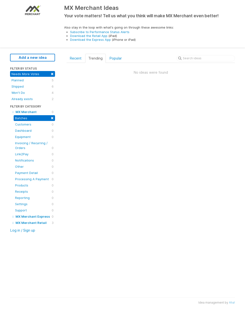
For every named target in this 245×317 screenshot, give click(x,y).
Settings (34, 204)
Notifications (34, 160)
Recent (76, 58)
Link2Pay (34, 154)
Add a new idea (33, 57)
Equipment (34, 136)
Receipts (34, 191)
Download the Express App (90, 40)
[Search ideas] (206, 58)
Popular (115, 58)
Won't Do (32, 92)
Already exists (32, 98)
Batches (34, 117)
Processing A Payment (34, 179)
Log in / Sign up (22, 230)
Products (34, 185)
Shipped (32, 86)
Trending (95, 58)
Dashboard (34, 130)
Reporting (34, 197)
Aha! (232, 302)
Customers (34, 124)
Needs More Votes (32, 73)
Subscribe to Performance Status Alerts (99, 32)
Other (34, 166)
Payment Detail (34, 172)
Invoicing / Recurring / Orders (34, 145)
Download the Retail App (88, 36)
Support (34, 210)
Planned (32, 80)
